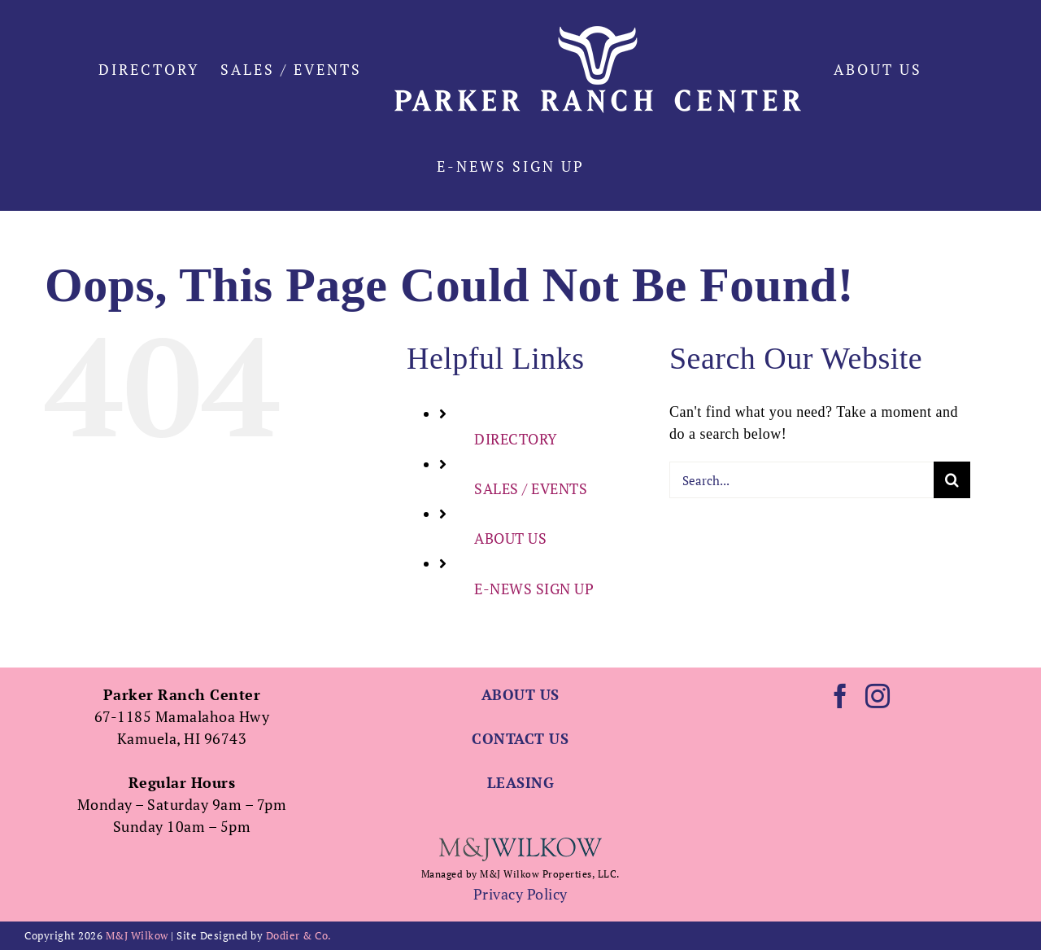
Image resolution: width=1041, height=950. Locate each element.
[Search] (952, 480)
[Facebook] (840, 696)
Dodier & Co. (299, 935)
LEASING (521, 782)
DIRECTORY (516, 439)
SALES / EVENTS (530, 488)
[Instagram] (878, 696)
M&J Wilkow (137, 935)
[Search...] (801, 480)
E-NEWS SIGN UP (534, 588)
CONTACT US (520, 738)
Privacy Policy (520, 894)
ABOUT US (510, 538)
